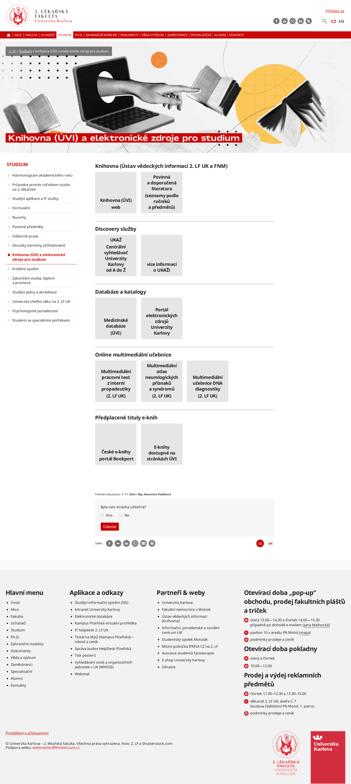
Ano (109, 515)
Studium (25, 51)
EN (341, 21)
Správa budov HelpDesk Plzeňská (103, 648)
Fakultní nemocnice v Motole (186, 609)
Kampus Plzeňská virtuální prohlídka (106, 623)
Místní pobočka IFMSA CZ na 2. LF (190, 646)
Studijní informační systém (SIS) (101, 602)
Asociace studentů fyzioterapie (188, 653)
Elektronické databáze (93, 616)
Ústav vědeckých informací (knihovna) (184, 619)
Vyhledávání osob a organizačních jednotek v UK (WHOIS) (103, 664)
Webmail (82, 673)
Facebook (276, 21)
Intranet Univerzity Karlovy (97, 609)
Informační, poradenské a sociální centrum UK (190, 630)
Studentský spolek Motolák (185, 639)
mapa (305, 632)
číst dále (116, 192)
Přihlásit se (335, 11)
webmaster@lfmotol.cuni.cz (56, 747)
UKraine (169, 666)
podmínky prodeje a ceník (272, 639)
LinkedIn (300, 21)
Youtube (284, 21)
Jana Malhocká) (317, 624)
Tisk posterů (85, 655)
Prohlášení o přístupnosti (27, 733)
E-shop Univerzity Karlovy (183, 660)
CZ (333, 21)
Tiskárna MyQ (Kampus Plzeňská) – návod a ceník (104, 639)
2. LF (12, 51)
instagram (292, 21)
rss (309, 21)
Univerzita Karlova (177, 602)
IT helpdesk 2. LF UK (91, 630)
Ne (126, 515)
